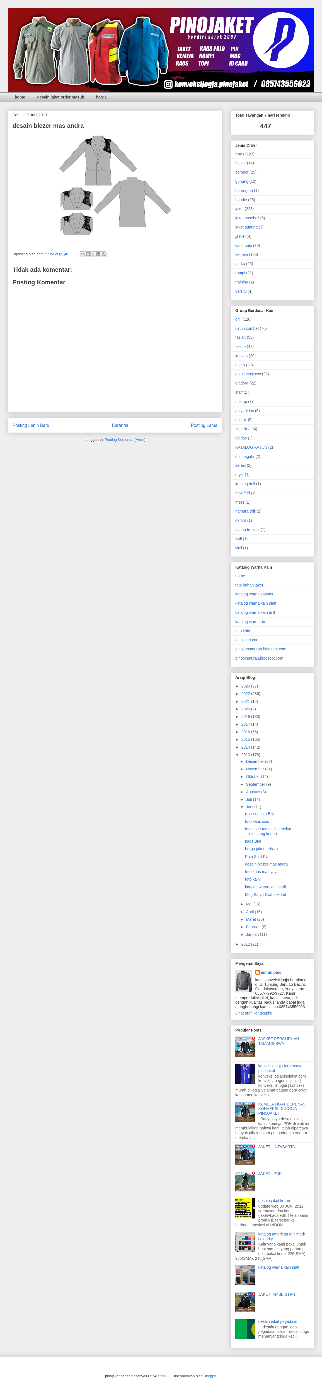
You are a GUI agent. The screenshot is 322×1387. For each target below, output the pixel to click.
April (250, 912)
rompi (240, 273)
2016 (246, 732)
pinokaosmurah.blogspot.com (260, 649)
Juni (250, 807)
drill (238, 319)
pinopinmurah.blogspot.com (259, 658)
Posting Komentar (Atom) (125, 440)
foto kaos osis (257, 821)
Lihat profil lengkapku (253, 1013)
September (256, 784)
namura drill (245, 511)
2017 (246, 724)
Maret (251, 919)
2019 (246, 716)
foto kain (242, 631)
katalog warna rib (250, 621)
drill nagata (245, 456)
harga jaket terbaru (261, 849)
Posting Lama (204, 425)
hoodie (241, 200)
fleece (240, 346)
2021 (246, 701)
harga (101, 97)
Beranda (120, 425)
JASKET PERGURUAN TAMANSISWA (278, 1041)
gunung (241, 181)
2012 (246, 944)
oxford (240, 520)
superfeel (243, 429)
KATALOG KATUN (251, 447)
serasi (240, 465)
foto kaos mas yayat (262, 871)
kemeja (241, 254)
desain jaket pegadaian (278, 1321)
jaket (239, 208)
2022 (246, 693)
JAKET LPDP (270, 1173)
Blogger (210, 1376)
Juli (249, 799)
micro (240, 365)
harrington (244, 190)
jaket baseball (247, 218)
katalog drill (245, 484)
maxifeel (242, 493)
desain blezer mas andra (266, 864)
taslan (240, 337)
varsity (240, 291)
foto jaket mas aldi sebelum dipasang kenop (268, 831)
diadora (241, 383)
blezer (240, 163)
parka (240, 263)
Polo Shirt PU (256, 856)
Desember (255, 761)
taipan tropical (247, 529)
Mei (249, 904)
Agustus (253, 792)
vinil (238, 548)
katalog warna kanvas (254, 594)
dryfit (239, 474)
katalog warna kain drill (255, 612)
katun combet (247, 328)
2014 (246, 747)
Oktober (253, 776)
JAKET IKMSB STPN (276, 1294)
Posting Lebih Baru (31, 425)
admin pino (271, 972)
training (241, 282)
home (20, 97)
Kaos (239, 154)
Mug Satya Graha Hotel (265, 894)
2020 (246, 709)
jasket (240, 236)
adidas (241, 438)
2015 (246, 739)
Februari (254, 927)
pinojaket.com (247, 640)
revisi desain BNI (259, 813)
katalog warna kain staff (255, 603)
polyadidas (244, 410)
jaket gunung (246, 227)
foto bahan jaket (249, 585)
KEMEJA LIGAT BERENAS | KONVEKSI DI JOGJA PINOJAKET (283, 1109)
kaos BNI (253, 841)
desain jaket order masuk (60, 97)
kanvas (241, 356)
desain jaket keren (274, 1200)
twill (238, 539)
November (255, 769)
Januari (253, 934)
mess (239, 502)
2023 (246, 686)
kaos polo (243, 245)
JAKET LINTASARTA (276, 1147)
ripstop (241, 401)
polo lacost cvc (248, 374)
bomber (241, 172)
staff (239, 392)
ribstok (241, 419)
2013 (246, 755)
